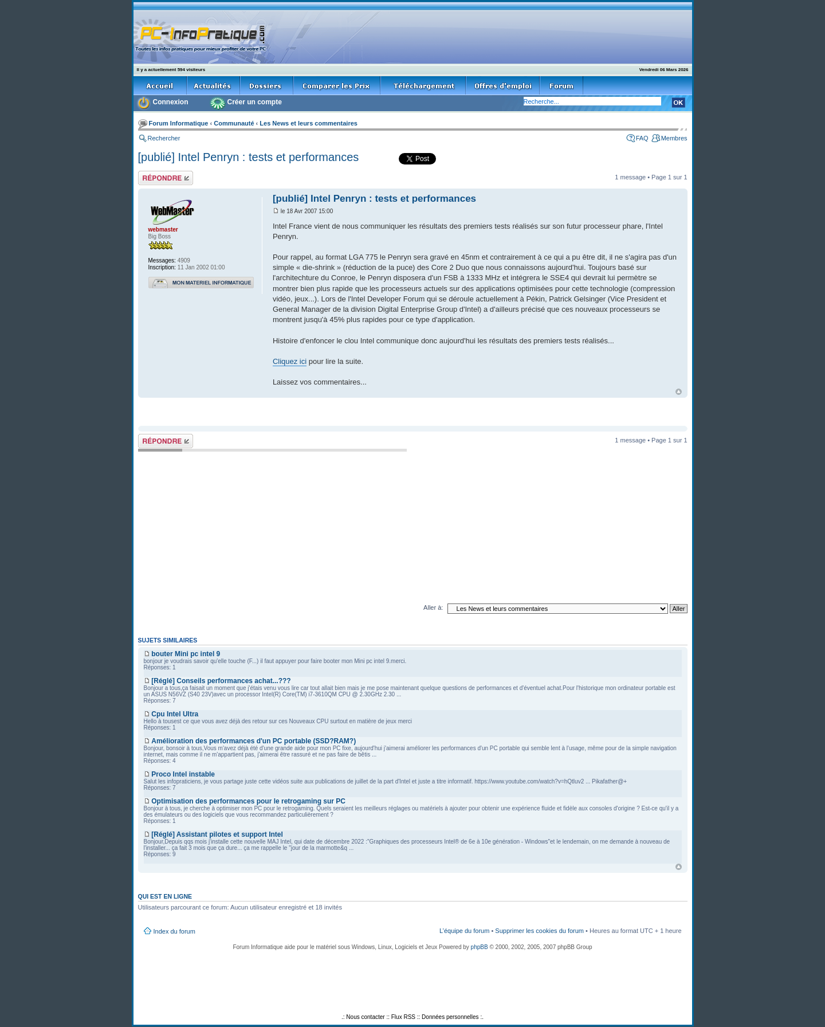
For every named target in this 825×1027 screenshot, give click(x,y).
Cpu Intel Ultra (174, 714)
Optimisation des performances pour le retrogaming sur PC (248, 801)
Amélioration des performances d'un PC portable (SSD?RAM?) (253, 741)
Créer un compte (254, 102)
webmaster (163, 229)
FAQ (642, 138)
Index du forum (174, 931)
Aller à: (433, 607)
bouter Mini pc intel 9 (185, 654)
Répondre (165, 178)
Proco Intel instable (183, 774)
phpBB (479, 947)
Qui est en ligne (165, 896)
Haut (678, 392)
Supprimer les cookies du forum (539, 930)
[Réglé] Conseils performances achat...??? (220, 681)
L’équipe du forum (464, 930)
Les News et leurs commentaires (309, 123)
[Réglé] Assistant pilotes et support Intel (217, 834)
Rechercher (164, 138)
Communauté (234, 123)
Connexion (170, 102)
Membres (674, 138)
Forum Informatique (179, 123)
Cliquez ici (290, 361)
